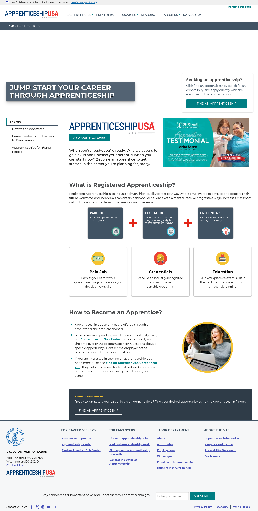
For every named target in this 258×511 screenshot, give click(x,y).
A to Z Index (165, 441)
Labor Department (173, 428)
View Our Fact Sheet (90, 137)
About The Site (217, 428)
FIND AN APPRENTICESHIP (99, 410)
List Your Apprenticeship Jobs (128, 435)
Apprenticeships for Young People (31, 150)
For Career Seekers (79, 428)
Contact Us (14, 465)
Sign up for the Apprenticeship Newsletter (129, 449)
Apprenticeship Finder (76, 441)
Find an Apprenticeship (217, 103)
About (161, 435)
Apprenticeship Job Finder (100, 339)
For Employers (122, 428)
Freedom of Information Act (175, 459)
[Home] (31, 15)
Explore (15, 121)
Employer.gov (166, 447)
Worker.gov (164, 453)
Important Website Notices (222, 435)
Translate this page (239, 6)
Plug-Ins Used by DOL (219, 441)
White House (241, 507)
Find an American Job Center (81, 447)
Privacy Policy (203, 507)
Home (10, 26)
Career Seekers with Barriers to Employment (33, 138)
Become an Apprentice (77, 435)
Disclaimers (212, 453)
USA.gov (222, 507)
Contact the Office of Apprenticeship (123, 458)
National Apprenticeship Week (129, 441)
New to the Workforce (28, 129)
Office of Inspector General (174, 465)
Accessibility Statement (220, 447)
